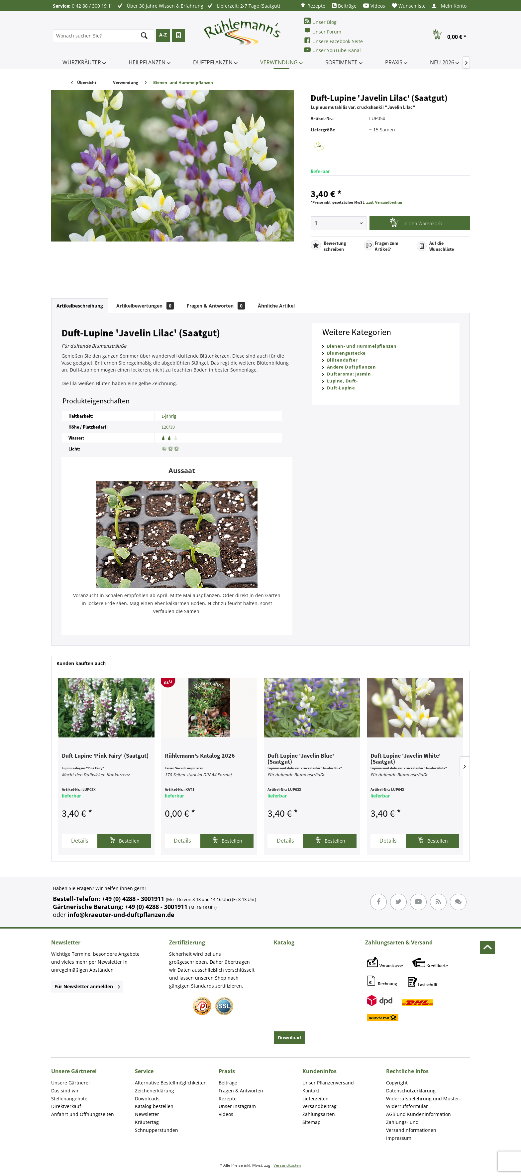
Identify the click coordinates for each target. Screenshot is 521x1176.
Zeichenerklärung (154, 1090)
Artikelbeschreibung (79, 306)
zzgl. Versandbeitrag (384, 202)
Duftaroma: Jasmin (349, 374)
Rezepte (312, 5)
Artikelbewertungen (145, 306)
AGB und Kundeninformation (418, 1114)
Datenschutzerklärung (411, 1090)
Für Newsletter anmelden (87, 986)
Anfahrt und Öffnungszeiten (82, 1114)
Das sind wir (65, 1090)
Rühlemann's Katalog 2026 (200, 756)
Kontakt (310, 1090)
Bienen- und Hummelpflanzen (362, 346)
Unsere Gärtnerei (70, 1082)
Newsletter (147, 1114)
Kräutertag (147, 1122)
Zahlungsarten (318, 1114)
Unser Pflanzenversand (328, 1082)
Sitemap (311, 1122)
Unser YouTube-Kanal (332, 49)
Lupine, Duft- (342, 381)
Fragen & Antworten (216, 306)
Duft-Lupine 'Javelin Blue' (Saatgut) (300, 759)
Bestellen (124, 840)
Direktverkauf (66, 1106)
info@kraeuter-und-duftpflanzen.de (120, 915)
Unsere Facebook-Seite (333, 40)
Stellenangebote (69, 1098)
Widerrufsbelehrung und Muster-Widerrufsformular (423, 1102)
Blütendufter (342, 360)
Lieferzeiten (315, 1098)
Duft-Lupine (341, 388)
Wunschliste (409, 6)
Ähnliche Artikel (276, 306)
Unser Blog (320, 21)
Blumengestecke (346, 353)
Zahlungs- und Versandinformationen (411, 1126)
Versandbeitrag (319, 1106)
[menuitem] (313, 5)
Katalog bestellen (154, 1106)
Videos (374, 6)
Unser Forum (322, 31)
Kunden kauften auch (81, 663)
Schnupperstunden (156, 1130)
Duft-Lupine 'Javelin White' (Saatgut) (405, 759)
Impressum (398, 1138)
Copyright (397, 1082)
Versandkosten (287, 1165)
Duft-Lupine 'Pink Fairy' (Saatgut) (105, 756)
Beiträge (344, 6)
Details (79, 840)
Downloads (147, 1098)
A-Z (163, 35)
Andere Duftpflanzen (351, 367)
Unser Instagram (237, 1106)
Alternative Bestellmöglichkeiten (171, 1082)
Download (289, 1037)
